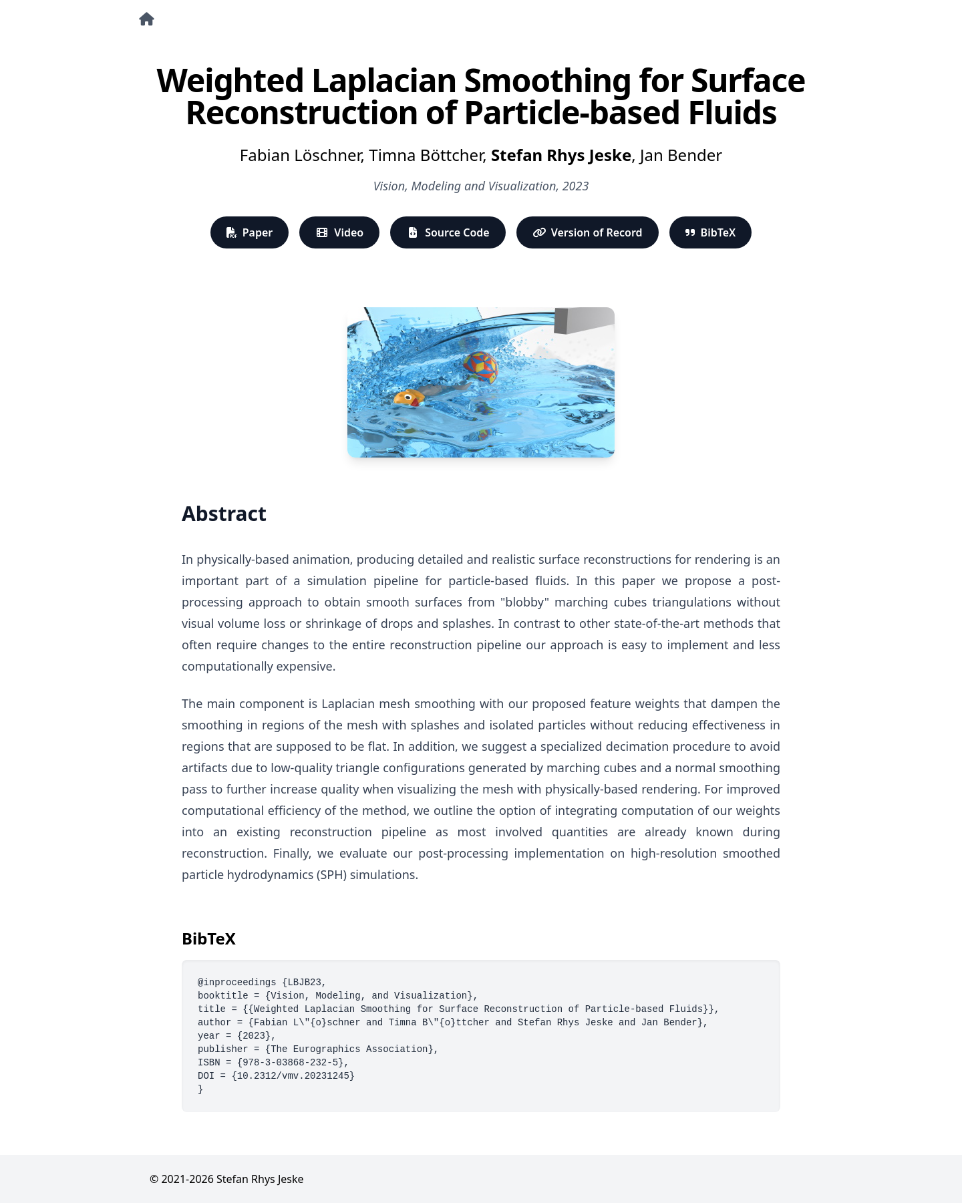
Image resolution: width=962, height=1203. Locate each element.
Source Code (448, 232)
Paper (249, 232)
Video (339, 232)
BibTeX (710, 232)
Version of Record (587, 232)
